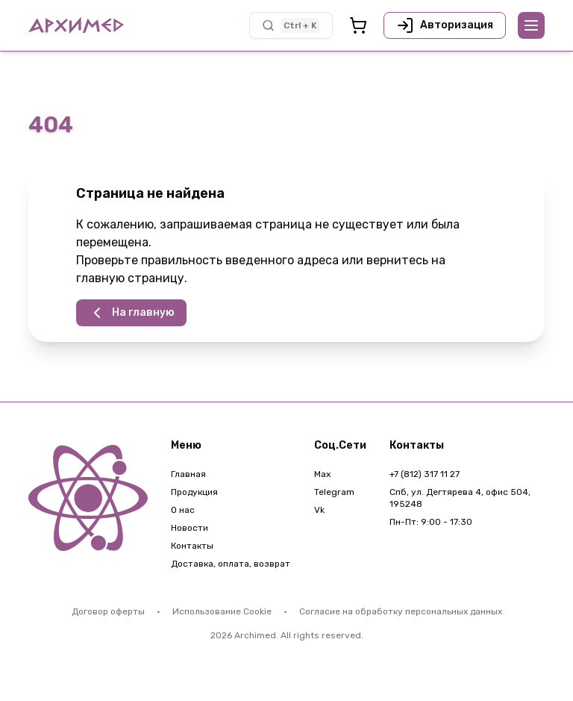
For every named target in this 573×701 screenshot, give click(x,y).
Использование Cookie (222, 611)
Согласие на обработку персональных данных (400, 611)
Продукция (194, 492)
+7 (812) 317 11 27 (424, 474)
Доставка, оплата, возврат (230, 563)
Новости (189, 528)
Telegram (334, 492)
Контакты (192, 545)
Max (322, 474)
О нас (183, 510)
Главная (188, 474)
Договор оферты (108, 611)
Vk (319, 510)
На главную (131, 313)
